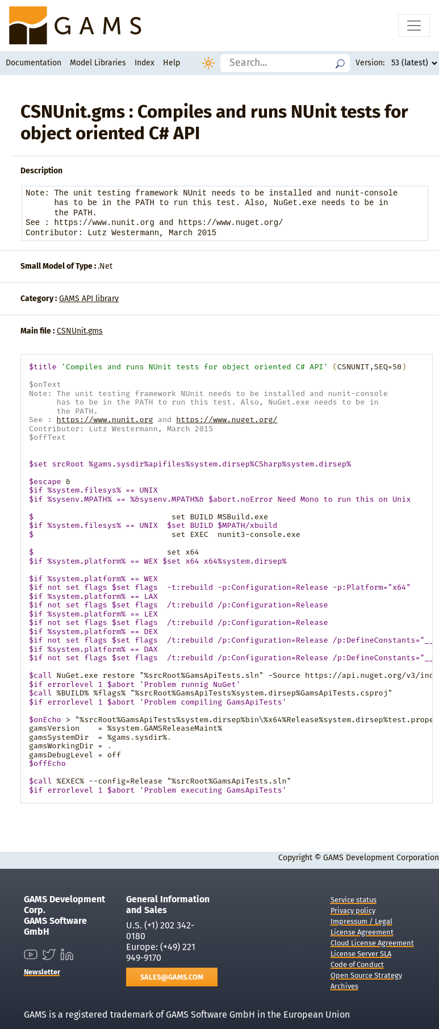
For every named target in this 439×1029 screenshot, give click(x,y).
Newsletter (42, 972)
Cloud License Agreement (372, 943)
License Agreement (362, 932)
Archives (344, 986)
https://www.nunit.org (105, 419)
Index (144, 63)
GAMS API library (89, 298)
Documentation (33, 63)
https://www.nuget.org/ (226, 419)
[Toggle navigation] (414, 25)
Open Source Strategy (366, 975)
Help (171, 63)
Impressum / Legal (361, 921)
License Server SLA (361, 953)
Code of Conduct (357, 964)
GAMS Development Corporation (381, 858)
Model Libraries (98, 63)
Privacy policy (353, 910)
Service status (354, 899)
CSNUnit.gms (80, 331)
